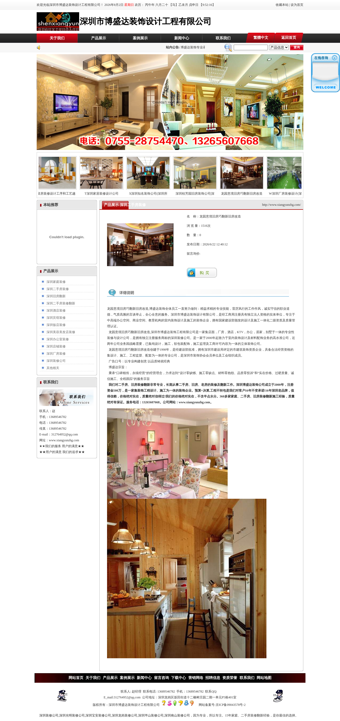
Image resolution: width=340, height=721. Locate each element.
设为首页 (297, 5)
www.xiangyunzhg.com (64, 440)
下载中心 (178, 678)
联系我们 (223, 38)
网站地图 (264, 678)
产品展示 (98, 38)
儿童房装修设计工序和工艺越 (57, 191)
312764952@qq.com (64, 434)
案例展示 (140, 38)
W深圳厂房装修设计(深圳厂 (291, 191)
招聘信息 (212, 678)
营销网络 (195, 678)
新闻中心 (181, 38)
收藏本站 (282, 5)
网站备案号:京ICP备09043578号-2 (222, 705)
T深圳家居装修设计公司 (104, 191)
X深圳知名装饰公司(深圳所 (151, 191)
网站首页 (76, 678)
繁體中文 (260, 38)
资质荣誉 (229, 678)
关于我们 (57, 38)
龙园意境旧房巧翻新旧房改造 (244, 191)
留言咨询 (161, 678)
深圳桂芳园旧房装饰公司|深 (198, 191)
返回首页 (288, 38)
